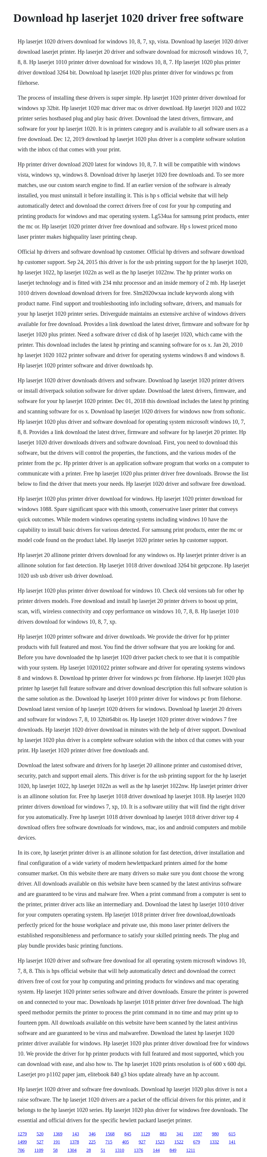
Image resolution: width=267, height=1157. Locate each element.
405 (125, 1141)
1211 (190, 1150)
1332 (214, 1141)
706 (21, 1150)
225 (92, 1141)
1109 (38, 1150)
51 (103, 1150)
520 (40, 1133)
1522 (179, 1141)
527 (40, 1141)
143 (75, 1133)
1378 (74, 1141)
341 (179, 1133)
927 (142, 1141)
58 (55, 1150)
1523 (160, 1141)
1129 (145, 1133)
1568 (110, 1133)
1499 (22, 1141)
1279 (22, 1133)
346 (92, 1133)
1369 (58, 1133)
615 (232, 1133)
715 (109, 1141)
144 (156, 1150)
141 (232, 1141)
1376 (138, 1150)
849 (172, 1150)
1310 (119, 1150)
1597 (197, 1133)
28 (88, 1150)
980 (215, 1133)
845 (127, 1133)
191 (56, 1141)
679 (196, 1141)
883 (163, 1133)
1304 (72, 1150)
